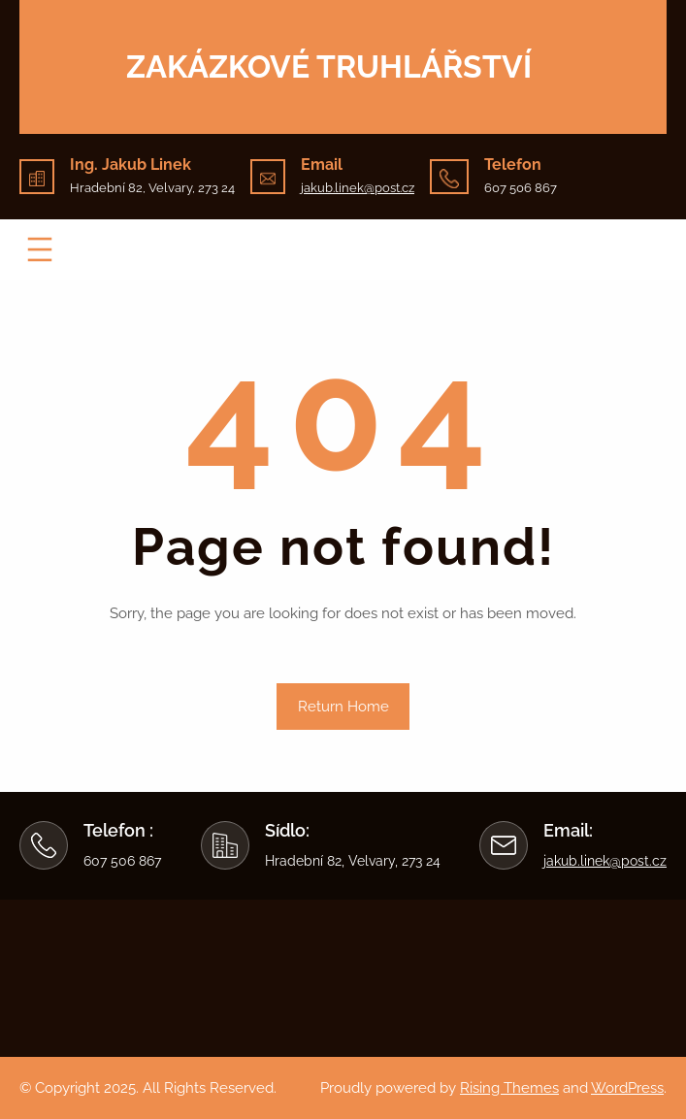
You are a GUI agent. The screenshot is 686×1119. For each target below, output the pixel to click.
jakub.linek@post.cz (357, 188)
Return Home (343, 706)
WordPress (627, 1088)
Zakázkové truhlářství (329, 66)
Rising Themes (509, 1088)
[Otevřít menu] (39, 249)
